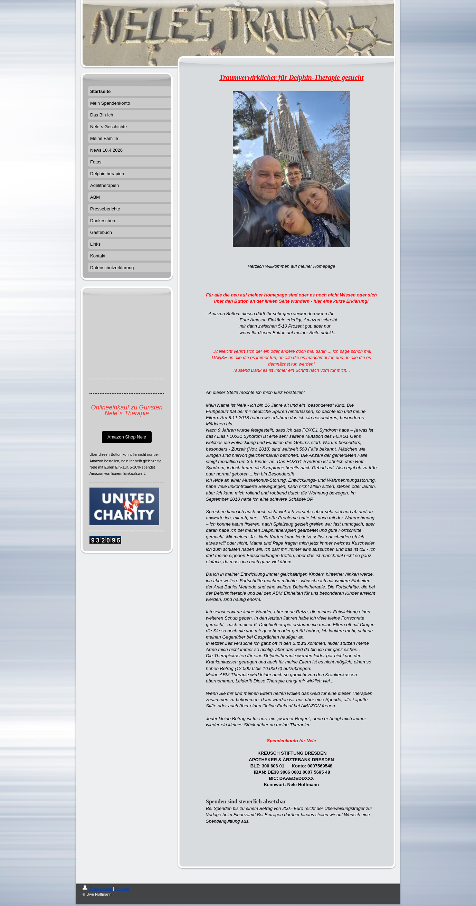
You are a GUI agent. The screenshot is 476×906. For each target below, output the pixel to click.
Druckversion (98, 889)
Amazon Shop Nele (126, 437)
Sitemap (122, 889)
